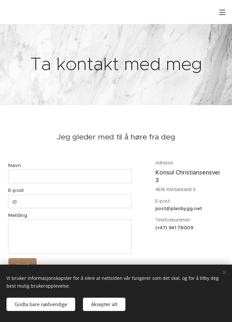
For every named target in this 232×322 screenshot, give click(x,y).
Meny (222, 12)
